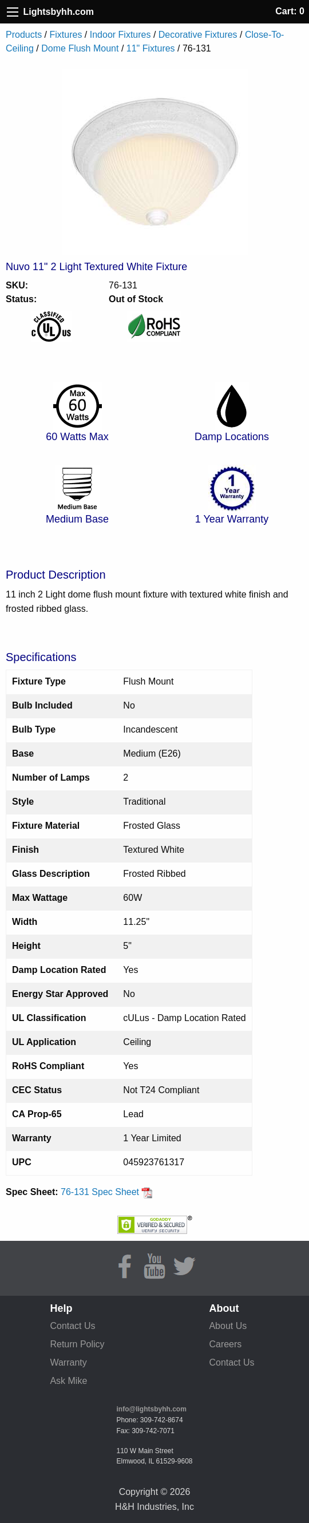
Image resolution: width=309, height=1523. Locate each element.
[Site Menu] (12, 12)
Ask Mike (68, 1381)
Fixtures (65, 34)
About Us (228, 1326)
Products (24, 34)
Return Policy (77, 1344)
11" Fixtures (150, 48)
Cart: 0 (289, 11)
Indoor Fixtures (120, 34)
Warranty (68, 1362)
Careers (225, 1344)
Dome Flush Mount (79, 48)
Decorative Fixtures (198, 34)
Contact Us (72, 1326)
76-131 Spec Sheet (107, 1192)
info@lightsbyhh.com (152, 1409)
